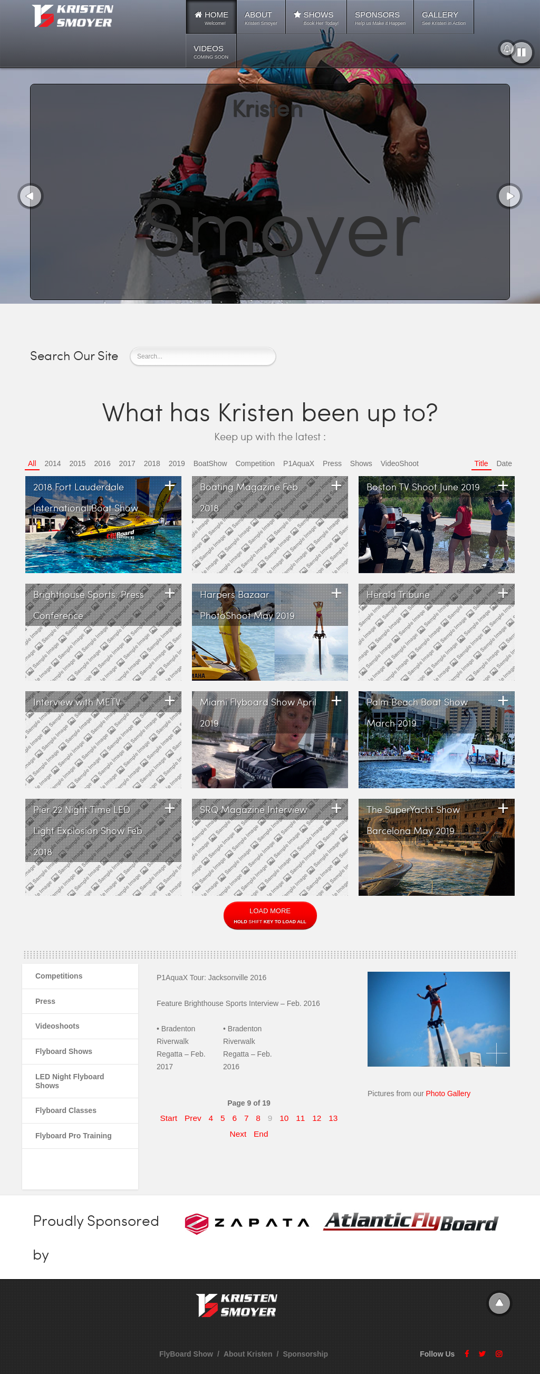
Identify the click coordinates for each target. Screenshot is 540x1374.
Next (238, 1133)
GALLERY (444, 18)
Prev (193, 1118)
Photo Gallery (447, 1093)
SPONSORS (380, 18)
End (261, 1133)
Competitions (58, 976)
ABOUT (261, 18)
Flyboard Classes (66, 1110)
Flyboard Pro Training (73, 1135)
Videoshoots (57, 1026)
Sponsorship (305, 1354)
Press (45, 1001)
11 (300, 1118)
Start (169, 1118)
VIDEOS (211, 52)
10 (283, 1118)
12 (316, 1118)
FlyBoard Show (186, 1354)
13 (333, 1118)
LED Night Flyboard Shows (69, 1081)
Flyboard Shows (63, 1051)
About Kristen (248, 1354)
